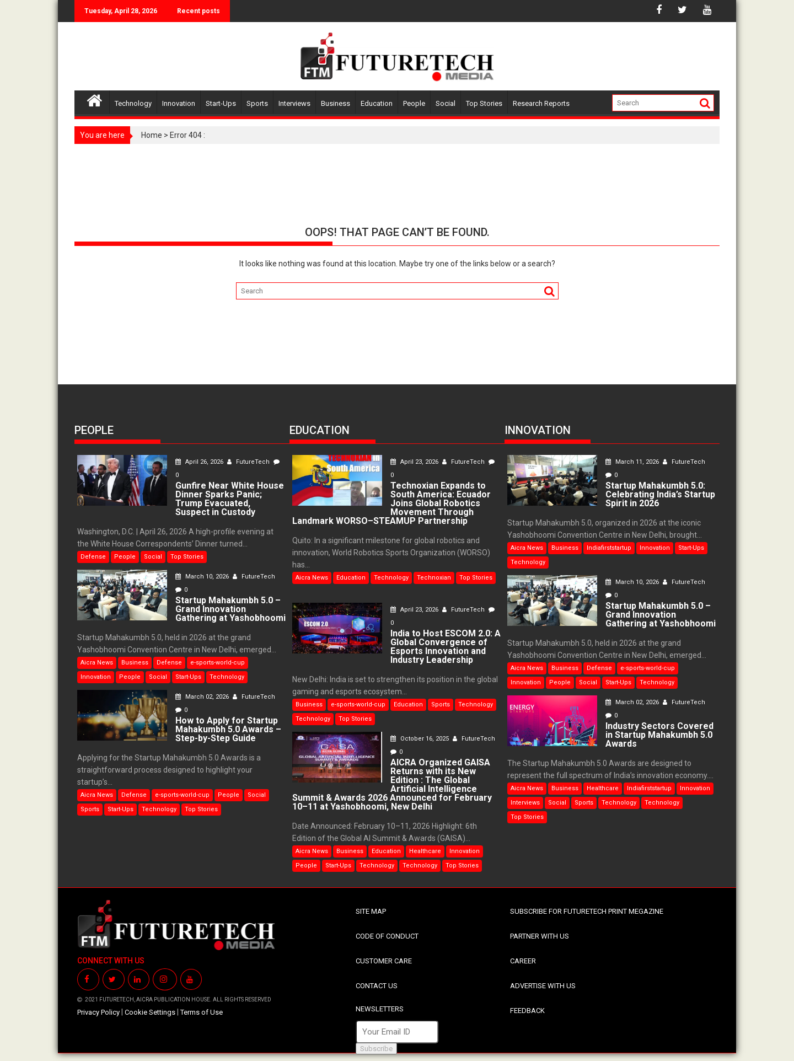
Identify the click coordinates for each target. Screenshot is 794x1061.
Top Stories (484, 103)
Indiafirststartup (609, 547)
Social (445, 103)
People (414, 103)
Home (151, 135)
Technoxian (434, 577)
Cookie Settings (150, 1012)
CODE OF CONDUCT (387, 936)
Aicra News (97, 662)
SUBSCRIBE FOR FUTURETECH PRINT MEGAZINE (586, 911)
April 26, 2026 (200, 461)
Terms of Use (201, 1012)
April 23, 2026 (415, 461)
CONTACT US (377, 986)
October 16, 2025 (420, 738)
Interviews (294, 103)
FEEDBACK (527, 1010)
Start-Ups (221, 103)
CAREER (523, 961)
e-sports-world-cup (217, 662)
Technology (133, 103)
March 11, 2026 (633, 461)
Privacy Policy (98, 1012)
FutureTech (249, 461)
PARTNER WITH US (539, 936)
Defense (93, 556)
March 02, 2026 (202, 696)
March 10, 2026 (202, 576)
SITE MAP (371, 911)
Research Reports (541, 103)
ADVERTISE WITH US (543, 986)
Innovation (178, 103)
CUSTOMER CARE (384, 961)
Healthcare (425, 851)
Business (335, 103)
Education (377, 103)
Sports (257, 103)
